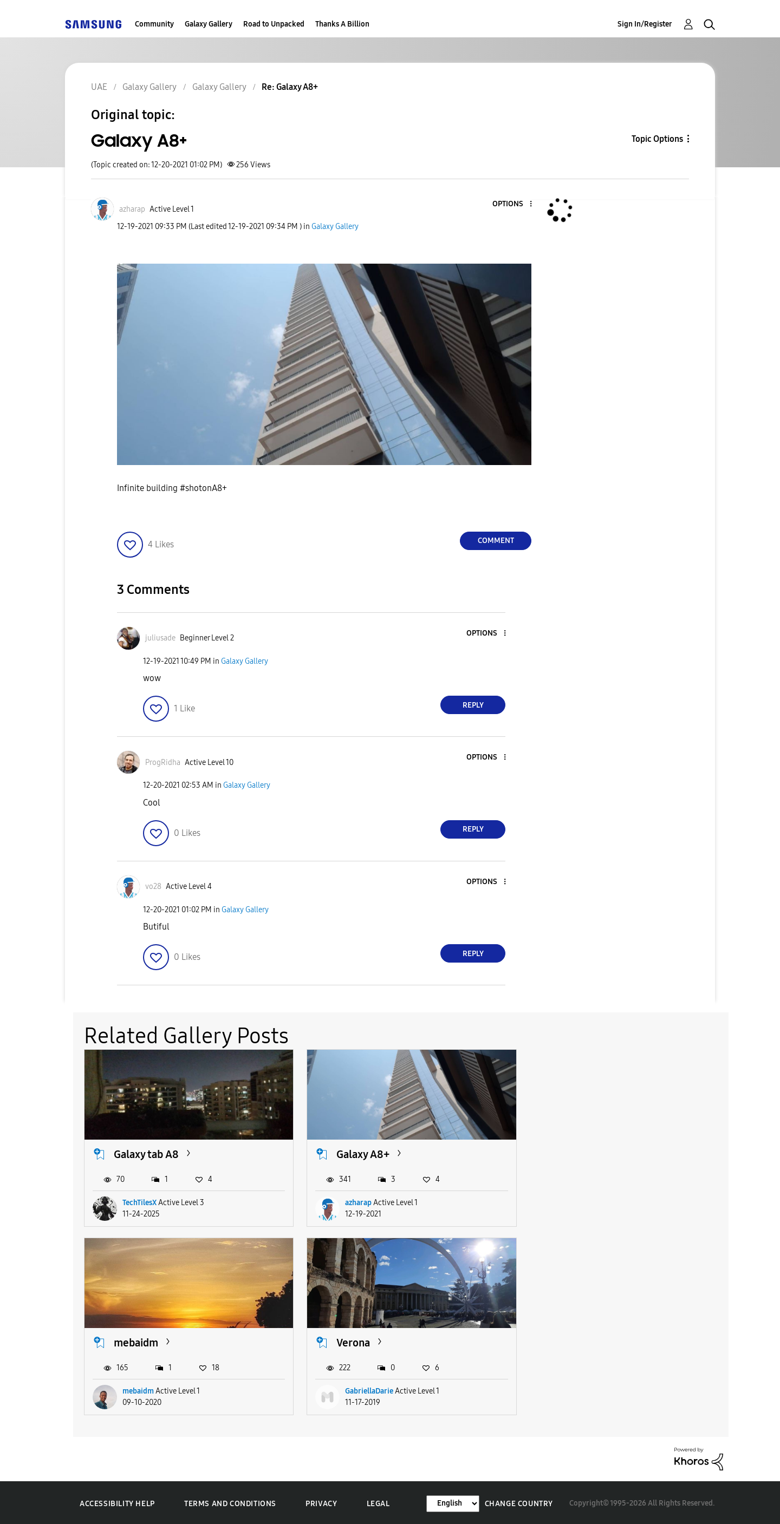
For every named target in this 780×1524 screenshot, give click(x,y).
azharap (356, 1202)
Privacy (321, 1502)
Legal (378, 1502)
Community (154, 24)
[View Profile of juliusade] (160, 638)
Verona (130, 1341)
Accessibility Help (117, 1502)
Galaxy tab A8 (146, 1153)
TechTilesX (139, 1202)
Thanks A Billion (342, 24)
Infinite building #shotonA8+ (172, 488)
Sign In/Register (645, 24)
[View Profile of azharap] (132, 209)
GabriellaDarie (146, 1389)
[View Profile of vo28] (153, 886)
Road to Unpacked (273, 24)
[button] (513, 204)
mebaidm (578, 1153)
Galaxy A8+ (361, 1153)
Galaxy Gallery (208, 24)
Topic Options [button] (657, 139)
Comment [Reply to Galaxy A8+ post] (496, 540)
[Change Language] (452, 1502)
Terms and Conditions (230, 1502)
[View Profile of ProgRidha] (162, 762)
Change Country (519, 1502)
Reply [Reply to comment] (473, 705)
